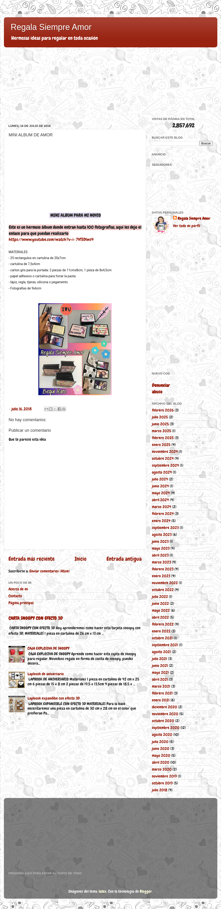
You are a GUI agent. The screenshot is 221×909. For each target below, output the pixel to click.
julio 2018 (159, 789)
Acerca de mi (18, 589)
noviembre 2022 (165, 582)
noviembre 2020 (165, 713)
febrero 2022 (163, 624)
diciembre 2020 (164, 706)
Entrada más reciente (31, 558)
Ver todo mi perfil (186, 225)
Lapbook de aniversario (46, 673)
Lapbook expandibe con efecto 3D (54, 698)
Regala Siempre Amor (51, 27)
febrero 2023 (162, 569)
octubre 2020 (163, 720)
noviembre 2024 (165, 451)
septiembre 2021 (165, 644)
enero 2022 (161, 631)
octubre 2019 (162, 783)
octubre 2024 (163, 458)
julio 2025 (160, 417)
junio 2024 (160, 486)
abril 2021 (160, 679)
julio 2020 (160, 741)
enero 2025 (161, 444)
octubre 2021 (162, 637)
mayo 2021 (160, 672)
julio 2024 (160, 479)
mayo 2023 (161, 548)
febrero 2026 (163, 410)
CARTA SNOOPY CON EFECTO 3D (35, 618)
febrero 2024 (163, 513)
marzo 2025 (161, 430)
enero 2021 (161, 700)
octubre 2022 (163, 589)
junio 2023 (160, 541)
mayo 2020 (161, 755)
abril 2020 (160, 762)
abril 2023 (160, 555)
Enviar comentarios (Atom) (49, 571)
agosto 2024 (162, 472)
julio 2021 (159, 658)
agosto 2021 (161, 651)
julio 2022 (160, 596)
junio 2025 (160, 423)
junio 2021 (160, 665)
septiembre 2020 (165, 727)
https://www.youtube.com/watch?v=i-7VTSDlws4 (51, 239)
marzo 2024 (161, 506)
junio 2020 (160, 748)
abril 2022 (160, 617)
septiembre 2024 (165, 465)
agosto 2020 (162, 734)
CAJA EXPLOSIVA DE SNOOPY (48, 648)
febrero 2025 (163, 437)
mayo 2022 (161, 610)
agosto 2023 (162, 534)
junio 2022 (160, 603)
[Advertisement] (75, 85)
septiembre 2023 (165, 527)
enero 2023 (161, 575)
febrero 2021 (162, 693)
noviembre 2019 (164, 776)
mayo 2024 (161, 492)
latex (102, 891)
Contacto (15, 595)
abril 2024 (160, 499)
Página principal (21, 602)
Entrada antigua (124, 558)
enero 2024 (161, 520)
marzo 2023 (161, 562)
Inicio (81, 558)
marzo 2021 (161, 686)
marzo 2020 (162, 769)
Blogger (146, 891)
